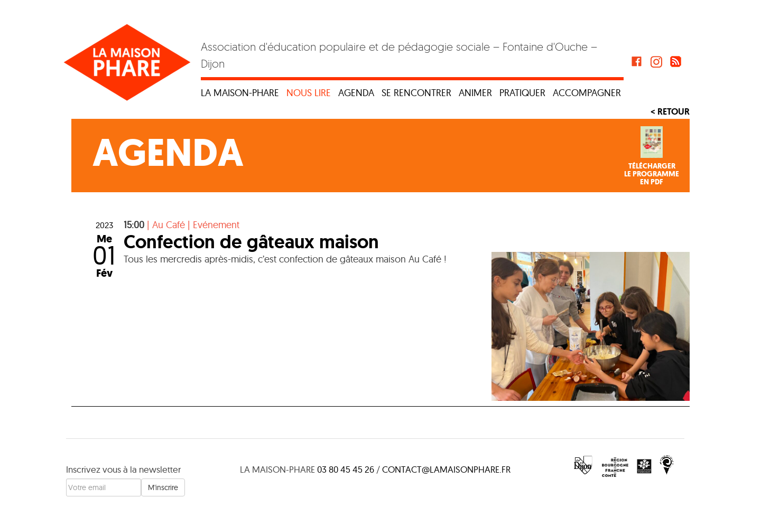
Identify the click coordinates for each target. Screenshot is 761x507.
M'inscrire (163, 487)
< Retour (670, 111)
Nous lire (308, 93)
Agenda (356, 93)
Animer (475, 93)
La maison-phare (240, 93)
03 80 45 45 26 (345, 469)
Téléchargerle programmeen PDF (651, 174)
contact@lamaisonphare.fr (446, 469)
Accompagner (587, 93)
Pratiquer (522, 93)
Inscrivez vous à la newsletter (123, 469)
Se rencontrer (416, 93)
